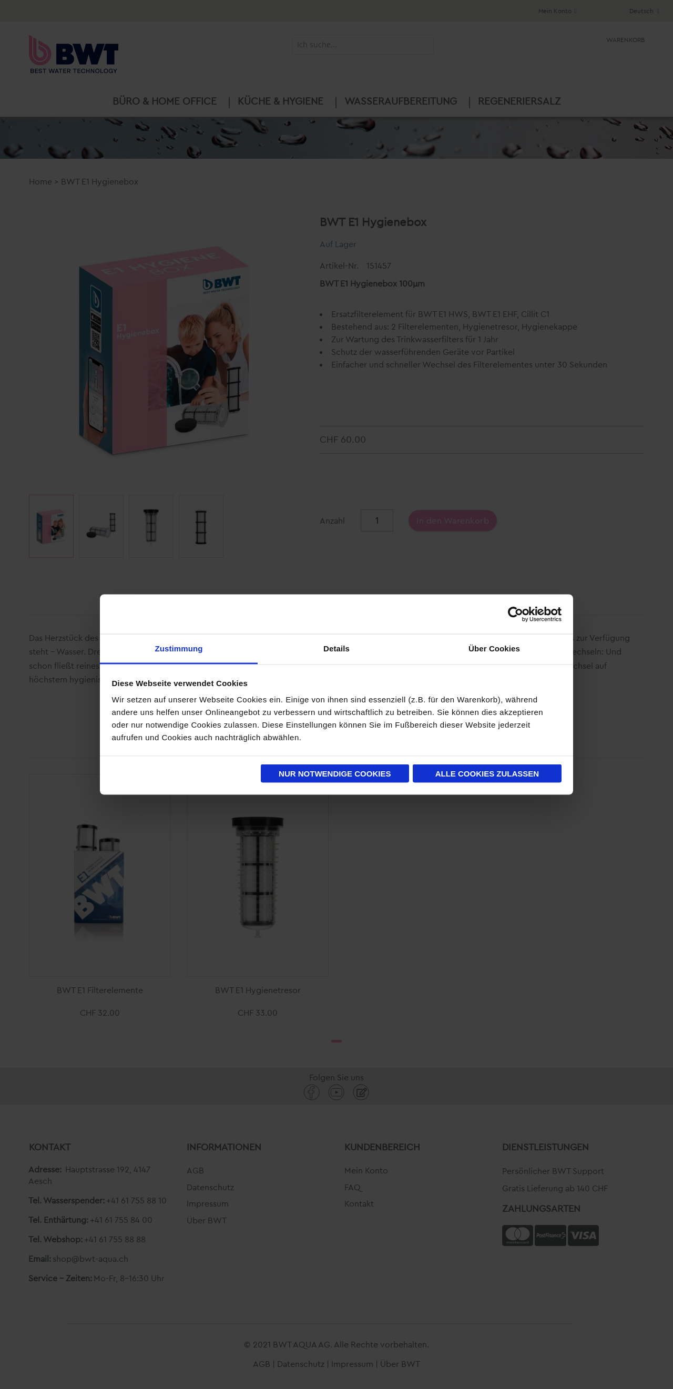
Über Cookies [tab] (494, 648)
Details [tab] (336, 648)
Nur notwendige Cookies (335, 773)
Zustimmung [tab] (179, 648)
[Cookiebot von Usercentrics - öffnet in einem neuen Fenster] (516, 614)
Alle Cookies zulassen (487, 773)
